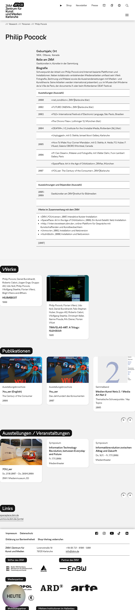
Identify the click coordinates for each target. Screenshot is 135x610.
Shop (69, 5)
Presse (94, 5)
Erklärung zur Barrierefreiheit (20, 539)
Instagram (104, 533)
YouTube (111, 533)
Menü (127, 15)
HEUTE (14, 596)
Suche (127, 5)
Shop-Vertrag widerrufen (50, 539)
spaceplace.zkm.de (9, 515)
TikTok (119, 533)
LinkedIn (127, 533)
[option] (67, 307)
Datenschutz (26, 533)
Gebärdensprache (111, 5)
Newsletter (81, 5)
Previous (123, 420)
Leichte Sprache (104, 5)
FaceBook (96, 533)
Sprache (119, 5)
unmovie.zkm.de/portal (11, 519)
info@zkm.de (72, 551)
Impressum (11, 533)
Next (130, 420)
